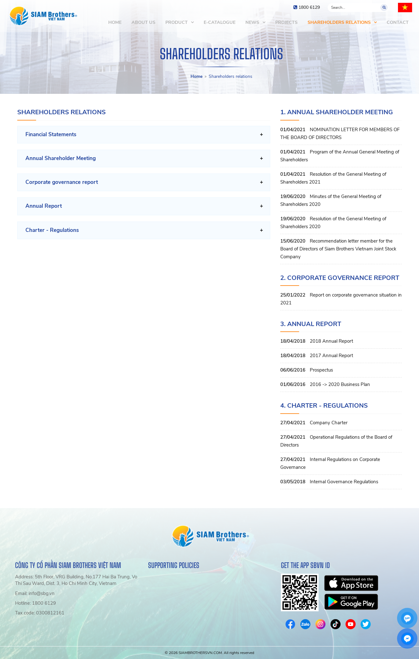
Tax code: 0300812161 (39, 613)
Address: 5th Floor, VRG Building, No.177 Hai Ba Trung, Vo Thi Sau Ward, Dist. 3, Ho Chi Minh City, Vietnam (76, 580)
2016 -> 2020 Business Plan (340, 384)
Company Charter (328, 423)
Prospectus (321, 370)
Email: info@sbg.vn (35, 593)
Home (196, 76)
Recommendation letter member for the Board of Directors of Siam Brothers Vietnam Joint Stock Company (338, 249)
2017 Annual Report (331, 355)
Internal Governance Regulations (344, 482)
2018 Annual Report (331, 341)
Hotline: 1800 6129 (35, 603)
